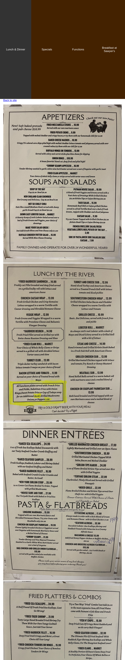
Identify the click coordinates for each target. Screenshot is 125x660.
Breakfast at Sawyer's (109, 49)
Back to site (10, 100)
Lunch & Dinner (15, 49)
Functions (78, 49)
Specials (47, 49)
